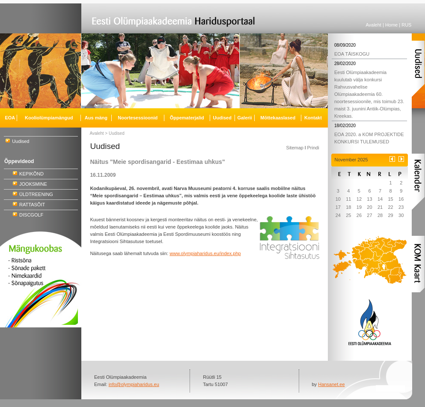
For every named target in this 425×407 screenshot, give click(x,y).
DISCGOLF (31, 214)
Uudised (20, 141)
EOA (10, 117)
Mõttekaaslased (277, 117)
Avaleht (373, 24)
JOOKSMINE (33, 184)
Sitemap (294, 147)
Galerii (244, 117)
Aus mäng (96, 117)
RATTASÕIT (32, 204)
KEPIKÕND (31, 173)
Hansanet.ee (331, 384)
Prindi (313, 147)
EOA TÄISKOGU (351, 53)
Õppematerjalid (187, 117)
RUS (406, 24)
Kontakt (313, 117)
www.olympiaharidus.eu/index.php (205, 253)
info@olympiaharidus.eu (134, 384)
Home (391, 24)
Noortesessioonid (138, 117)
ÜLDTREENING (36, 194)
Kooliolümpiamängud (49, 117)
